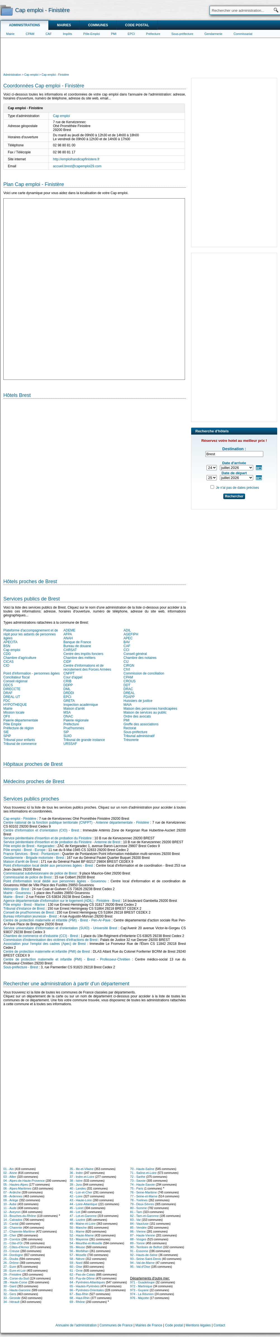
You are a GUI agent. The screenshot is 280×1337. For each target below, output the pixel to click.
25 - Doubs (10, 1258)
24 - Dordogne (13, 1255)
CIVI (127, 669)
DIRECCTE (11, 689)
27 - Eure (9, 1266)
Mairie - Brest (13, 897)
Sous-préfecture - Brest (20, 967)
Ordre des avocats (137, 716)
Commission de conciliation (144, 673)
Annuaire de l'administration (76, 1325)
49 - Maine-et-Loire (83, 1223)
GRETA (69, 701)
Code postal (137, 25)
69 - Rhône (77, 1301)
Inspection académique (80, 705)
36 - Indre (76, 1172)
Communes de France (116, 1325)
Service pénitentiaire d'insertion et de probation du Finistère (47, 838)
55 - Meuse (77, 1247)
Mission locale (13, 712)
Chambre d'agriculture (19, 658)
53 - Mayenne (79, 1239)
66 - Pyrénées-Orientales (87, 1290)
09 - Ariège (10, 1200)
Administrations (24, 25)
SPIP (7, 736)
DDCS (8, 685)
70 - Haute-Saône (142, 1169)
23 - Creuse (11, 1251)
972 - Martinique (141, 1286)
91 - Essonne (139, 1251)
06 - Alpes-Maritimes (17, 1188)
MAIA (128, 705)
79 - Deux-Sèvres (142, 1204)
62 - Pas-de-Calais (82, 1274)
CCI (126, 650)
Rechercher (234, 496)
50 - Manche (78, 1227)
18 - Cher (9, 1235)
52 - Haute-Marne (82, 1235)
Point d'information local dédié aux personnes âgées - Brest (48, 865)
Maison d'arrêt (74, 709)
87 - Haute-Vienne (142, 1235)
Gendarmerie (213, 33)
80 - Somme (138, 1208)
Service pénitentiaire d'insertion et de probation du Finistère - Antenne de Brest (61, 842)
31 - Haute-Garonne (17, 1290)
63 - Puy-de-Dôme (82, 1278)
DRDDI (68, 693)
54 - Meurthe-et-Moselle (86, 1243)
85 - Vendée (138, 1227)
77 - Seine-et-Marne (144, 1196)
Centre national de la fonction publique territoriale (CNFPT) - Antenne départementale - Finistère (76, 822)
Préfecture (153, 33)
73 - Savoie (138, 1180)
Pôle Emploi (12, 724)
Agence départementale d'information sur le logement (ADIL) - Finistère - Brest (61, 901)
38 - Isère (76, 1180)
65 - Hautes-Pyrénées (84, 1286)
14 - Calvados (12, 1219)
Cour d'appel (72, 677)
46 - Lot (75, 1212)
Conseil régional (15, 681)
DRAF (8, 693)
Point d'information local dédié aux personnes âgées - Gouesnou (54, 881)
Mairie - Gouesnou (17, 893)
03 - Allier (9, 1176)
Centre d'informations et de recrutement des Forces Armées (87, 667)
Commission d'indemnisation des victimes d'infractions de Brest (50, 940)
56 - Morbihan (79, 1251)
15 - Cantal (10, 1223)
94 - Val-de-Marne (142, 1262)
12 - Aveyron (12, 1212)
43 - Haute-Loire (81, 1200)
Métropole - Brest (16, 889)
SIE (6, 732)
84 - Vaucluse (139, 1223)
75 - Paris (136, 1188)
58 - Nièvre (77, 1258)
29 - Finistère (12, 1274)
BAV (127, 642)
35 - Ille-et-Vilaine (81, 1169)
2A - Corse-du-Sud (16, 1278)
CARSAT (70, 650)
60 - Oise (76, 1266)
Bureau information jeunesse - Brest (30, 916)
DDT (127, 685)
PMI (114, 33)
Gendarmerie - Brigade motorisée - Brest (33, 858)
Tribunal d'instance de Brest (24, 909)
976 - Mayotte (139, 1298)
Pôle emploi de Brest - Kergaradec (28, 846)
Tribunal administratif (139, 736)
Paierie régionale (76, 720)
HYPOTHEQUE (15, 705)
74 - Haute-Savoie (142, 1184)
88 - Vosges (138, 1239)
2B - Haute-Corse (15, 1282)
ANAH (68, 638)
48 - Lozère (77, 1219)
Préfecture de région (18, 728)
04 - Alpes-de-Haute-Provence (24, 1180)
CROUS (130, 681)
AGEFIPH (131, 634)
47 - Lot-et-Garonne (83, 1215)
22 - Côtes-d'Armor (16, 1247)
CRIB (67, 681)
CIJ (126, 662)
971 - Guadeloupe (142, 1282)
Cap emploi (61, 116)
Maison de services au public (145, 712)
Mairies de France (149, 1325)
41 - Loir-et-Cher (81, 1192)
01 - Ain (8, 1169)
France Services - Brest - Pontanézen (31, 854)
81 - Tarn (136, 1212)
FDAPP (129, 697)
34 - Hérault (11, 1301)
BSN (6, 646)
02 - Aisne (10, 1172)
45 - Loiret (77, 1208)
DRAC (128, 689)
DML (66, 689)
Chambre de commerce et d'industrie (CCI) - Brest (40, 936)
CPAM (30, 33)
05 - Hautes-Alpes (15, 1184)
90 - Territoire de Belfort (146, 1247)
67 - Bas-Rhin (79, 1294)
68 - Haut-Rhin (80, 1298)
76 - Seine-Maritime (143, 1192)
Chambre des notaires (140, 658)
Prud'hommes (73, 728)
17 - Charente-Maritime (19, 1231)
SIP (66, 732)
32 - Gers (9, 1294)
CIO (6, 666)
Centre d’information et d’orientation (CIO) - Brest (41, 830)
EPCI (131, 33)
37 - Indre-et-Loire (82, 1176)
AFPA (67, 634)
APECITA (10, 642)
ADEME (69, 630)
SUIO (67, 736)
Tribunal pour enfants (19, 740)
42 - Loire (76, 1196)
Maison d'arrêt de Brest (20, 862)
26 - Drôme (11, 1262)
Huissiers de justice (138, 701)
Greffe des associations (141, 724)
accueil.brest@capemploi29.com (77, 166)
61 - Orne (76, 1270)
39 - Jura (76, 1184)
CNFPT (69, 673)
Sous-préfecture (182, 33)
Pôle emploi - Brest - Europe (24, 850)
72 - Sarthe (137, 1176)
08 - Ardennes (13, 1196)
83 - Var (135, 1219)
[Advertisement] (140, 55)
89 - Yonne (137, 1243)
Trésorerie (131, 740)
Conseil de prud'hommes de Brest (28, 912)
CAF (49, 33)
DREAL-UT (11, 697)
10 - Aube (9, 1204)
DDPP (68, 685)
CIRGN (129, 666)
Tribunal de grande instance (84, 740)
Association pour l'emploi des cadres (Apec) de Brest (44, 944)
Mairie (10, 33)
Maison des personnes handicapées (150, 709)
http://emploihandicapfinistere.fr (76, 159)
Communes (98, 25)
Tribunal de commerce (20, 744)
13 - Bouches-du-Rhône (19, 1215)
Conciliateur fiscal (16, 677)
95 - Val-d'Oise (140, 1266)
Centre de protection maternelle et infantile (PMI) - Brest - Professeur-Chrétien (66, 959)
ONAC (68, 716)
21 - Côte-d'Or (13, 1243)
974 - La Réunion (142, 1294)
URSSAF (70, 744)
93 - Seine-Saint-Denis (145, 1258)
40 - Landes (78, 1188)
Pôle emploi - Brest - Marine (24, 905)
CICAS (8, 662)
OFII (6, 716)
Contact (219, 1325)
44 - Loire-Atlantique (83, 1204)
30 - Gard (9, 1286)
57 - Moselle (78, 1255)
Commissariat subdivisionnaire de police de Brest (40, 873)
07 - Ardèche (12, 1192)
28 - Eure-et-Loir (14, 1270)
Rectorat (130, 728)
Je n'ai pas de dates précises (237, 488)
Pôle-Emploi (91, 33)
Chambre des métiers (79, 658)
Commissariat (243, 33)
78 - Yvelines (139, 1200)
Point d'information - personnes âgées (31, 673)
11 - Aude (9, 1208)
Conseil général (135, 654)
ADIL (127, 630)
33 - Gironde (11, 1298)
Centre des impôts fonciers (83, 654)
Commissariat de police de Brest (27, 877)
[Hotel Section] (94, 486)
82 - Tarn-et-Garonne (144, 1215)
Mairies (64, 25)
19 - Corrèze (11, 1239)
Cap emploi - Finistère (19, 819)
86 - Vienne (138, 1231)
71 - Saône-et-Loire (143, 1172)
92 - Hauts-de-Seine (144, 1255)
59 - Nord (76, 1262)
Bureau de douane (77, 646)
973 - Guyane (139, 1290)
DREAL (129, 693)
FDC (6, 701)
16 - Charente (12, 1227)
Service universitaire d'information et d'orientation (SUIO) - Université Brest (60, 928)
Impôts (67, 33)
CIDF (67, 662)
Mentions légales (198, 1325)
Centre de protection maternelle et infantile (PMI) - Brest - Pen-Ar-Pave (56, 920)
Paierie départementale (20, 720)
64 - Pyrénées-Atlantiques (87, 1282)
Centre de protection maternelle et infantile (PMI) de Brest (46, 952)
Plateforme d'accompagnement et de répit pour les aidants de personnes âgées (30, 634)
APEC (128, 638)
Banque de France (77, 642)
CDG (7, 654)
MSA (67, 712)
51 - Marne (77, 1231)
